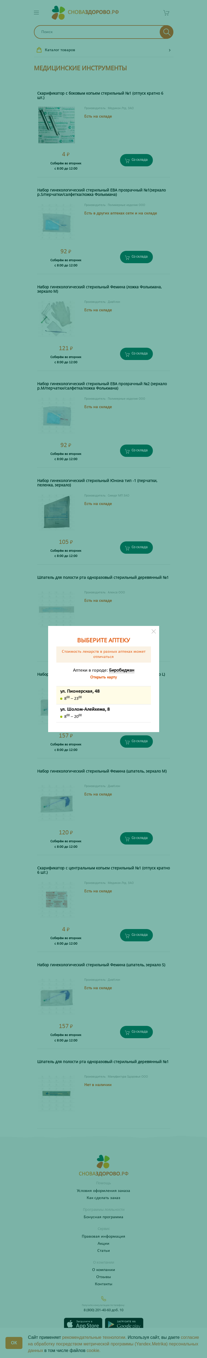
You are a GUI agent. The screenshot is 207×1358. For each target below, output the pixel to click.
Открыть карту (103, 677)
